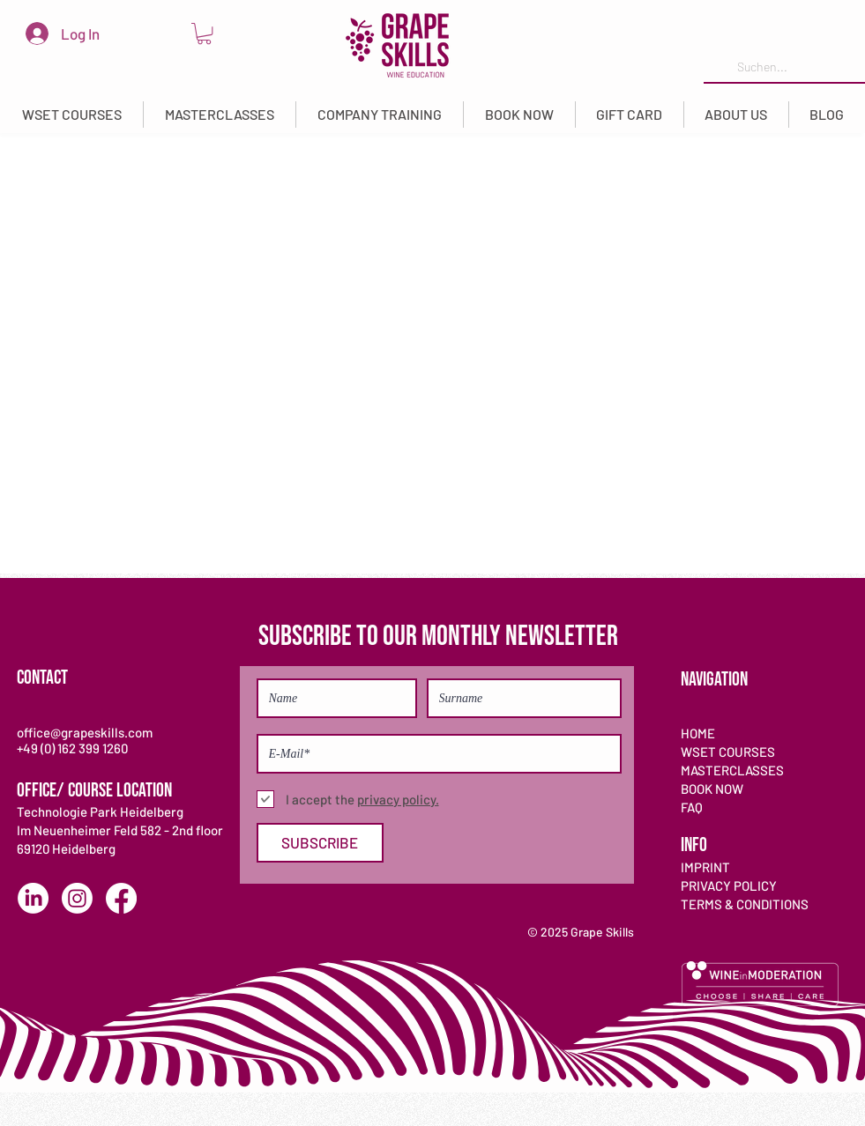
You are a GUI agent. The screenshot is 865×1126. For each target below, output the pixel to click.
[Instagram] (77, 898)
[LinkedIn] (33, 898)
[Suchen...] (782, 67)
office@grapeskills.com (85, 732)
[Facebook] (121, 898)
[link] (204, 33)
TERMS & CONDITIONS (745, 904)
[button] (72, 114)
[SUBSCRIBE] (320, 843)
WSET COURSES (728, 751)
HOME (698, 733)
